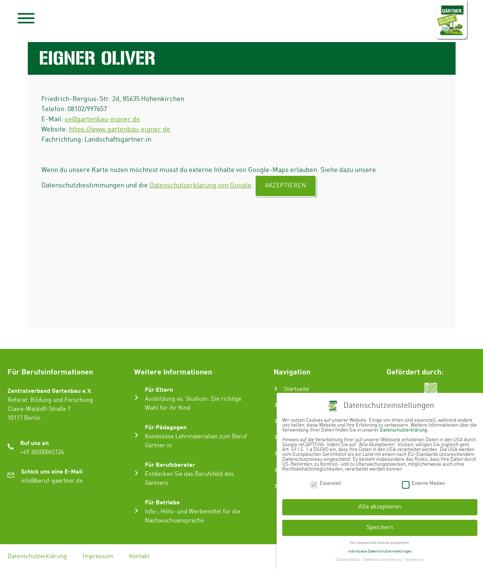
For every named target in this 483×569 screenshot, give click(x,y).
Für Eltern (159, 389)
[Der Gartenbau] (276, 405)
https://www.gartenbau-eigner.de (119, 129)
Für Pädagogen (166, 427)
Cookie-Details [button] (348, 557)
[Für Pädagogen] (136, 435)
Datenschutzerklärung (37, 556)
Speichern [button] (380, 525)
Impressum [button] (414, 557)
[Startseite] (276, 388)
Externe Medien (423, 480)
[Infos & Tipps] (276, 470)
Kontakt (139, 556)
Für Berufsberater (170, 464)
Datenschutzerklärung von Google (200, 185)
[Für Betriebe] (136, 510)
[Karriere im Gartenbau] (276, 437)
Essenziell (326, 480)
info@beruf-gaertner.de (52, 481)
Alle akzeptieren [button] (379, 504)
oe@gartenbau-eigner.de (102, 119)
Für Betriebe (162, 502)
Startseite (296, 389)
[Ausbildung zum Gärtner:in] (276, 421)
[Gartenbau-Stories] (276, 453)
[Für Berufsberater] (136, 473)
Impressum (98, 556)
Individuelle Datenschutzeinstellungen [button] (380, 549)
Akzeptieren (285, 186)
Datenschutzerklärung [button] (383, 557)
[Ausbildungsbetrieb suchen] (276, 486)
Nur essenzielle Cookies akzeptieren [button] (379, 540)
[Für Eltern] (136, 397)
